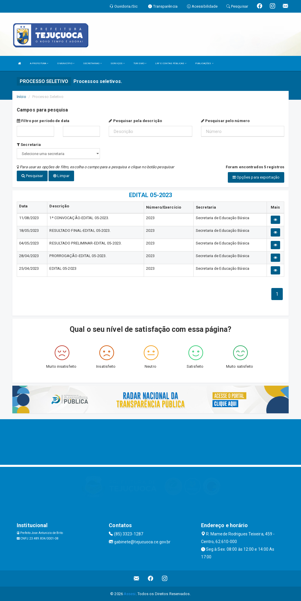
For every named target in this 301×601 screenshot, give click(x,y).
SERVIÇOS (118, 63)
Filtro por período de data (43, 121)
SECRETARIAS (92, 63)
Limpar (61, 176)
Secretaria (29, 144)
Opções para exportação (256, 177)
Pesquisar (32, 176)
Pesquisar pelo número (225, 121)
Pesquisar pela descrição (135, 121)
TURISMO (139, 63)
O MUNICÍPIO (65, 63)
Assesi (130, 593)
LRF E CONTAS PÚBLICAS (170, 63)
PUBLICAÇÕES (204, 63)
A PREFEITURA (39, 63)
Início (21, 96)
